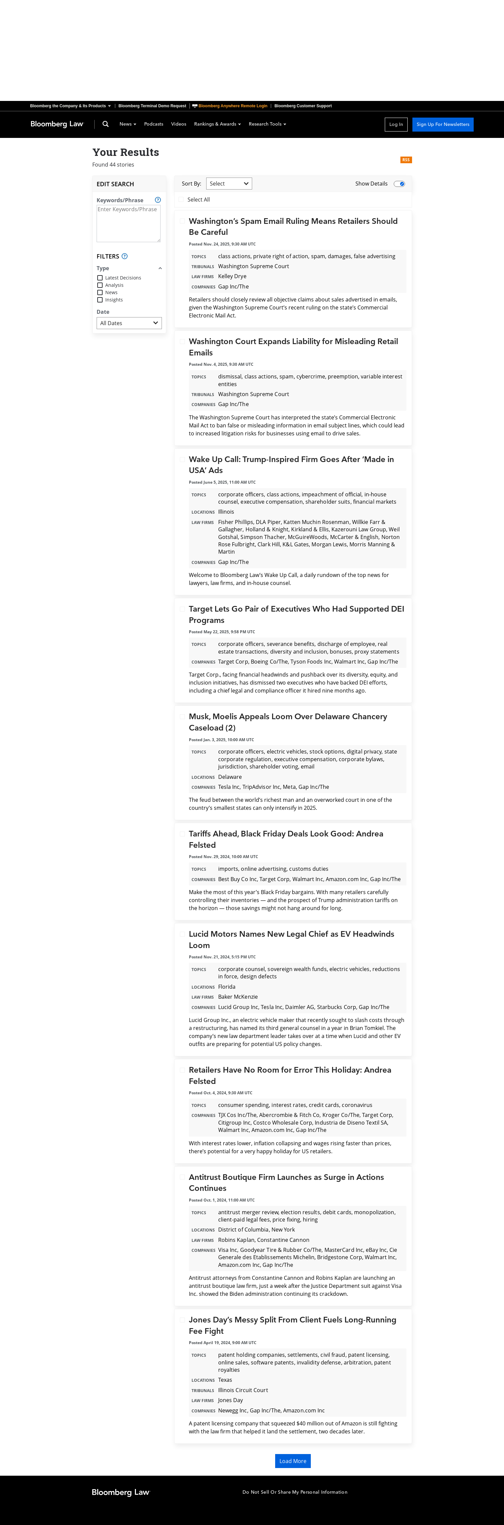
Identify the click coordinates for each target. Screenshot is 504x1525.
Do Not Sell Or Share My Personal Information (295, 1492)
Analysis (114, 285)
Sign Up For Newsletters (443, 124)
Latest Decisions (123, 277)
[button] (72, 106)
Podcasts (153, 124)
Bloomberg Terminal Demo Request (152, 106)
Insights (114, 299)
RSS (406, 160)
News (128, 124)
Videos (178, 124)
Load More (292, 1461)
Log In (396, 124)
